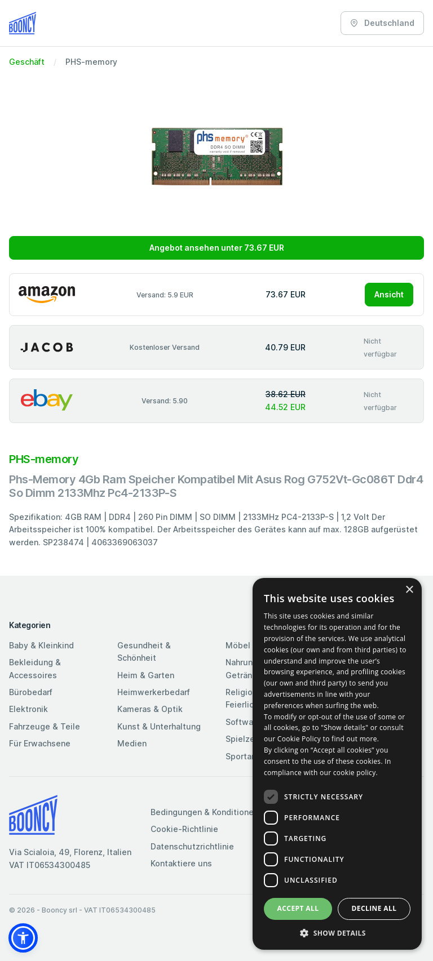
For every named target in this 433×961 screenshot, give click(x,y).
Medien (132, 743)
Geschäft (27, 61)
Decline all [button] (374, 908)
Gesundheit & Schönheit (144, 651)
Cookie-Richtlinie (184, 829)
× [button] (409, 590)
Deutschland (382, 23)
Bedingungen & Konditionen (204, 812)
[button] (23, 938)
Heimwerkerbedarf (153, 692)
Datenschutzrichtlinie (192, 846)
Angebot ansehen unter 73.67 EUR (216, 247)
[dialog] (337, 764)
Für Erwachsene (39, 743)
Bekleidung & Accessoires (35, 668)
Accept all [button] (298, 908)
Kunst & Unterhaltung (159, 726)
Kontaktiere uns (181, 863)
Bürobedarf (30, 692)
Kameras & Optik (150, 709)
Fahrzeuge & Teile (44, 726)
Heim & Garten (145, 675)
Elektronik (28, 709)
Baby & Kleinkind (41, 645)
